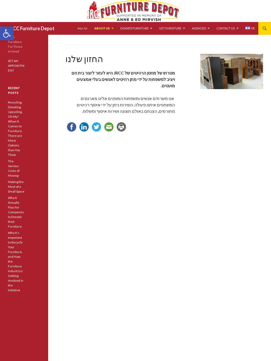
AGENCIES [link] (199, 28)
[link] (7, 33)
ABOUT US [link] (102, 28)
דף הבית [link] (82, 28)
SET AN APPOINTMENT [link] (16, 65)
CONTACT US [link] (225, 28)
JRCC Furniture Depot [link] (31, 28)
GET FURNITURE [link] (170, 28)
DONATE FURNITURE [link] (134, 28)
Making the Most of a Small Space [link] (16, 186)
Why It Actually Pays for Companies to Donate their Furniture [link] (16, 212)
